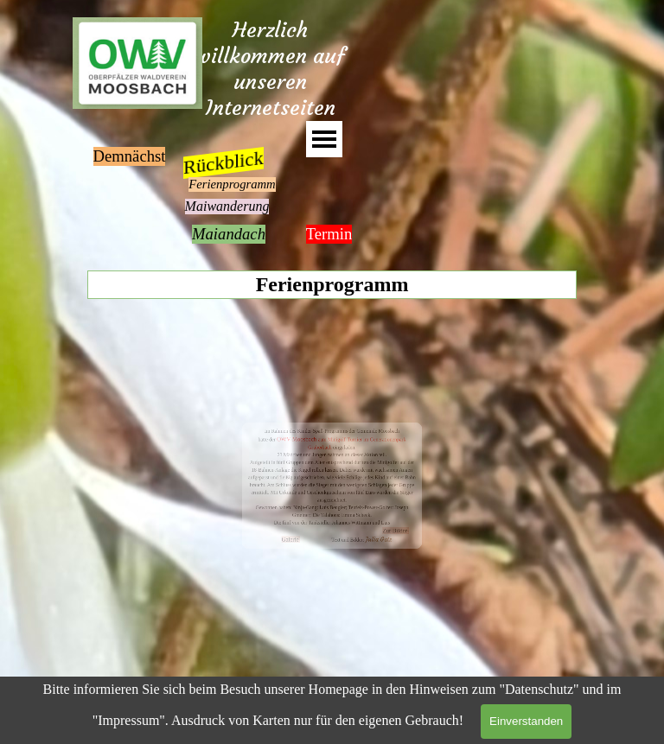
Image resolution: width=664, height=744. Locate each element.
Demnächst (129, 156)
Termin (329, 234)
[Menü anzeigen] (324, 139)
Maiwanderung (227, 206)
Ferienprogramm (231, 184)
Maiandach (228, 234)
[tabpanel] (332, 485)
